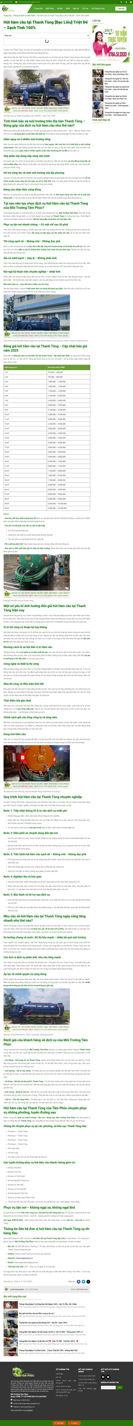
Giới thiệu (50, 8)
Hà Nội (59, 8)
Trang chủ (38, 8)
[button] (121, 2)
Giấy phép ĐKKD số (22, 1410)
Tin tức (85, 8)
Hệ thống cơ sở (98, 8)
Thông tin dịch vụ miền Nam (24, 16)
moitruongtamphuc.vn (24, 1258)
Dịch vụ (76, 8)
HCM (68, 8)
